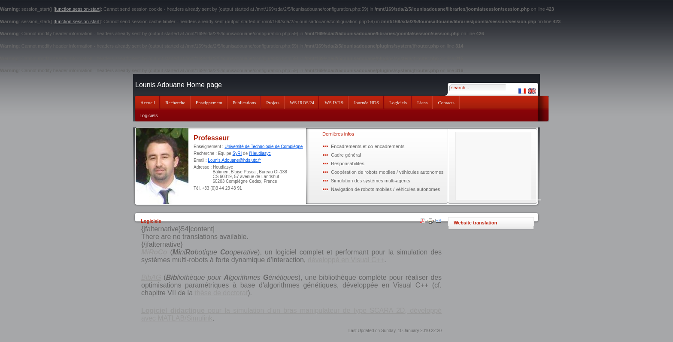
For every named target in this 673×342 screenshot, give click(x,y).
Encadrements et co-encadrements (367, 146)
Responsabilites (347, 163)
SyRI (237, 153)
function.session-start (77, 9)
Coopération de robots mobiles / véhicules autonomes (387, 172)
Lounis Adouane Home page (178, 84)
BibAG (151, 277)
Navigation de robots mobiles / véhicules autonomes (385, 189)
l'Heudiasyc (260, 153)
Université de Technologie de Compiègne (263, 146)
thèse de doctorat (221, 293)
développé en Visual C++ (346, 259)
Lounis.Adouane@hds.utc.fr (234, 160)
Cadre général (346, 154)
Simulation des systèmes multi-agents (370, 180)
